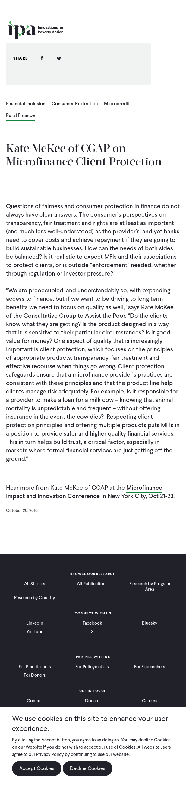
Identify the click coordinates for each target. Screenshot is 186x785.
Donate (92, 700)
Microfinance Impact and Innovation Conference (84, 491)
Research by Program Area (149, 586)
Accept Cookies (36, 768)
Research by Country (34, 597)
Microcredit (117, 104)
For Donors (35, 675)
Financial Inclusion (26, 104)
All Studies (34, 583)
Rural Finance (20, 116)
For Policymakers (92, 667)
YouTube (34, 631)
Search (162, 30)
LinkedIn (34, 623)
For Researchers (149, 667)
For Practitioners (35, 667)
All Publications (92, 583)
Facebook (92, 623)
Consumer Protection (75, 104)
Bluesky (149, 623)
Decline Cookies (87, 768)
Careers (149, 700)
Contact (35, 700)
